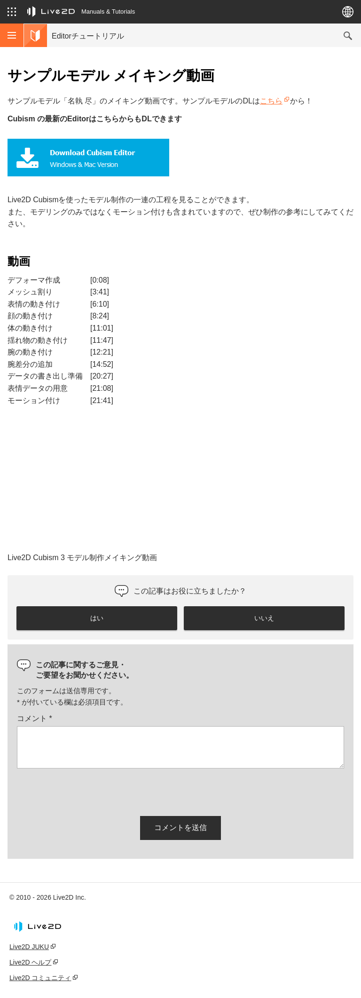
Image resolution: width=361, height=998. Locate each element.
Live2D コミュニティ (40, 978)
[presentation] (88, 790)
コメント (34, 718)
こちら (271, 101)
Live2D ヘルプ (30, 962)
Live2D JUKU (29, 946)
